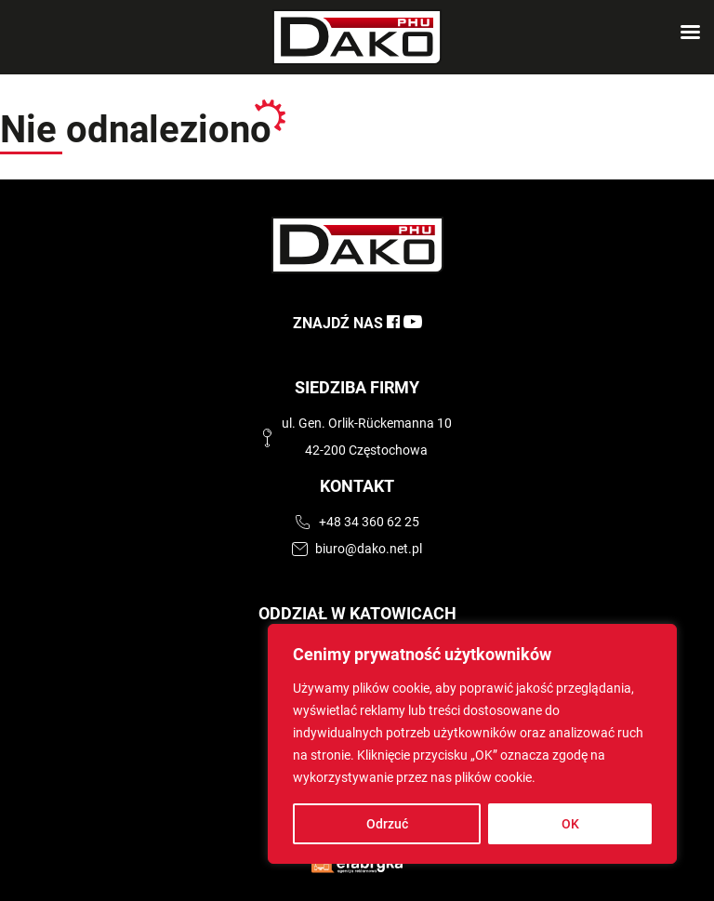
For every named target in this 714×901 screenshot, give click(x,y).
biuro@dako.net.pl (368, 549)
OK (570, 823)
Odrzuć (387, 823)
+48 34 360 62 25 (369, 522)
